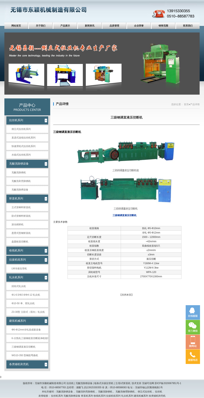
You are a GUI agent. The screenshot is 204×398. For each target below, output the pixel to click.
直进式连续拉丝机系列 (23, 137)
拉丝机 (158, 391)
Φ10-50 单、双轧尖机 (23, 303)
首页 (186, 104)
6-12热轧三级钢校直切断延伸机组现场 (30, 338)
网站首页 (16, 25)
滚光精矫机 (18, 224)
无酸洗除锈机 (19, 172)
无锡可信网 (148, 383)
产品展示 (65, 25)
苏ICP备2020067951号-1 (168, 383)
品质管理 (114, 25)
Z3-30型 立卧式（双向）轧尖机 (28, 312)
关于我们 (40, 25)
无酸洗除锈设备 (19, 163)
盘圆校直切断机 (20, 241)
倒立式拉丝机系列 (21, 129)
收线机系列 (16, 250)
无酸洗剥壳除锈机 (21, 181)
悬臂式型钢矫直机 (21, 233)
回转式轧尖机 (19, 286)
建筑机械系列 (17, 320)
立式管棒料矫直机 (21, 207)
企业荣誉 (139, 25)
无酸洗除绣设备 (20, 189)
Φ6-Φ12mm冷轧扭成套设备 (26, 329)
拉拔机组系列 (17, 259)
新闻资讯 (89, 25)
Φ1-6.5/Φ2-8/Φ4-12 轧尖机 (26, 294)
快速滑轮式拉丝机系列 (23, 146)
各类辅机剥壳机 (19, 364)
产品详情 (62, 104)
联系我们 (188, 25)
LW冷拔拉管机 (19, 268)
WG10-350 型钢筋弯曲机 (25, 355)
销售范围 (163, 25)
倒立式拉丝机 (145, 391)
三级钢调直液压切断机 (23, 346)
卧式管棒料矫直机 (21, 216)
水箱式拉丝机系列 (21, 154)
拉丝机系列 (16, 120)
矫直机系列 (16, 198)
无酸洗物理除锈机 (125, 391)
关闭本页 (126, 294)
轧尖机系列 (16, 277)
